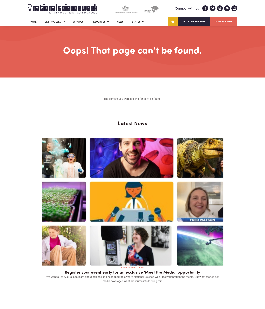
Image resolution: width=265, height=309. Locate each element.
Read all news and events (132, 227)
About (32, 287)
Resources (99, 21)
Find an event (223, 21)
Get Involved (53, 21)
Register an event (194, 21)
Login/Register (100, 287)
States (136, 21)
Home (33, 21)
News (120, 21)
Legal (65, 298)
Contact (74, 287)
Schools (78, 21)
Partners (52, 287)
